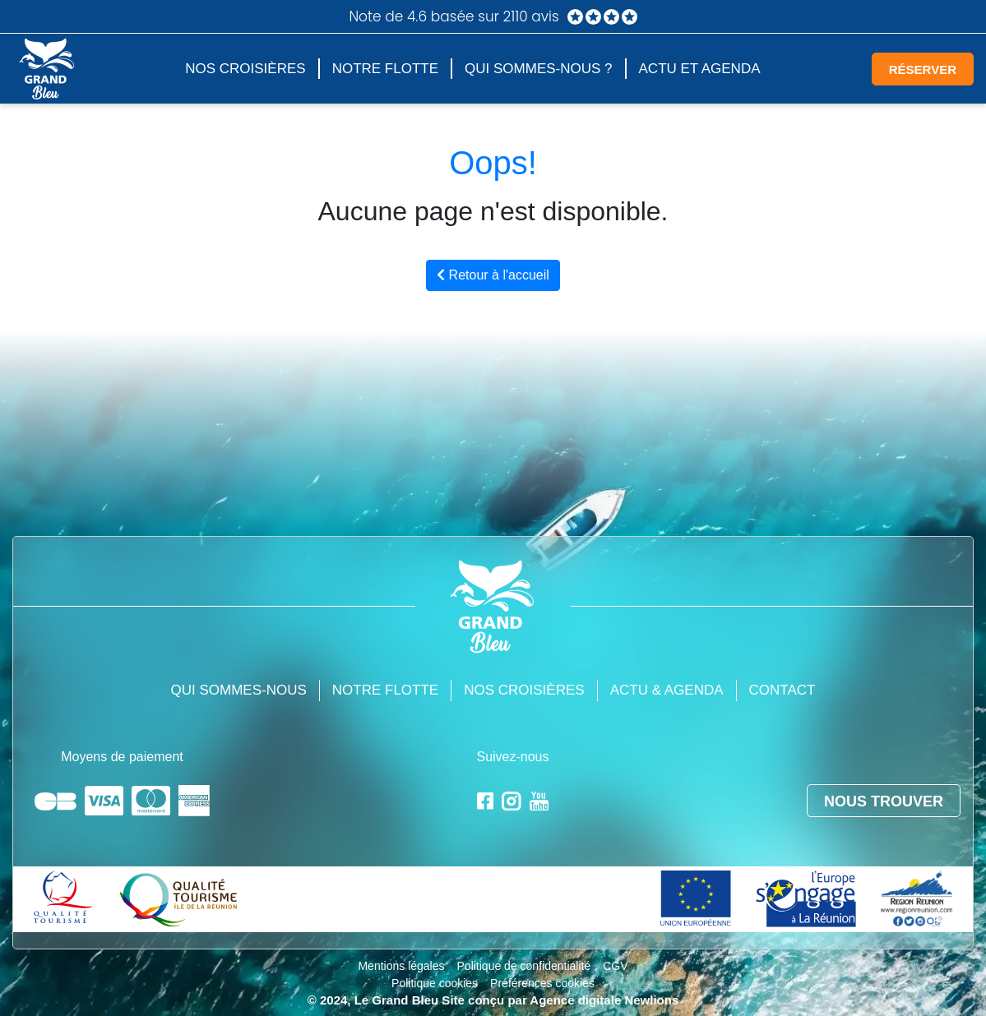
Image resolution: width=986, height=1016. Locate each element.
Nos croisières (245, 68)
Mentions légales (401, 965)
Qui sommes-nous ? (538, 68)
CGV (615, 965)
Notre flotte (385, 68)
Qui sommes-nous (239, 690)
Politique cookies (434, 983)
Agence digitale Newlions (604, 1000)
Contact (782, 690)
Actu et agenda (700, 68)
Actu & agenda (667, 690)
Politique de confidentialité (524, 965)
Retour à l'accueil (493, 275)
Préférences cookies (542, 983)
